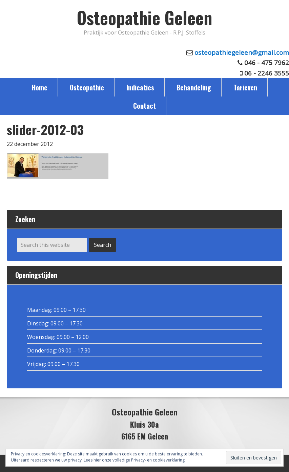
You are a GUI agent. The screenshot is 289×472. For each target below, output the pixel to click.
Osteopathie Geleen (144, 17)
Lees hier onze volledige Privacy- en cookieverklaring (134, 460)
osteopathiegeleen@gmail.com (241, 52)
